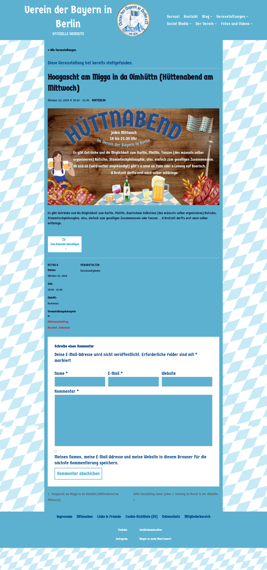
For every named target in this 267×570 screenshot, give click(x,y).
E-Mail (115, 373)
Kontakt (191, 16)
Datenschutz (171, 516)
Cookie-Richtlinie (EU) (141, 516)
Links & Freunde (109, 516)
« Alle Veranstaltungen (62, 50)
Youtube (122, 530)
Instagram (122, 539)
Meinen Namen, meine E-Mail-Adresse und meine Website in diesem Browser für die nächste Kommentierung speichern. (130, 460)
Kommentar (66, 391)
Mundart (52, 327)
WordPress (87, 553)
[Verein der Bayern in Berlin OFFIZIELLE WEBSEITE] (86, 20)
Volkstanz (64, 327)
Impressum (64, 516)
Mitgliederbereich (198, 516)
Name (61, 373)
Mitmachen (84, 516)
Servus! (173, 16)
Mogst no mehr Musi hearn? (155, 539)
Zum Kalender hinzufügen (64, 244)
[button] (211, 17)
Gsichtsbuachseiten (150, 530)
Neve (40, 553)
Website (169, 373)
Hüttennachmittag (58, 321)
